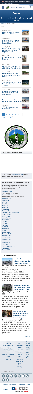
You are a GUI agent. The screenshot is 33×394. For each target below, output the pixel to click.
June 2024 (5, 204)
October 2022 (6, 237)
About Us (8, 343)
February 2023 (6, 230)
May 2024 (5, 205)
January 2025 (6, 195)
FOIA (19, 356)
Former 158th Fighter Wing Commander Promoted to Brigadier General (11, 50)
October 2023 (6, 216)
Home (8, 342)
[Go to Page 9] (26, 114)
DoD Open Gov (20, 350)
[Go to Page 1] (3, 114)
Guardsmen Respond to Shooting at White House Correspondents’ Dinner (22, 287)
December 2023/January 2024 (10, 212)
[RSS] (7, 380)
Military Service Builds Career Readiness (12, 58)
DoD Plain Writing (19, 353)
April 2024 (5, 207)
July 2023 (4, 221)
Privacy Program (28, 342)
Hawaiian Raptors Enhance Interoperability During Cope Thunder (22, 261)
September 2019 (6, 242)
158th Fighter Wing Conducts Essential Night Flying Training (11, 84)
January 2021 (6, 241)
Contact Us (8, 359)
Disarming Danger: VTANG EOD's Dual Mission (11, 33)
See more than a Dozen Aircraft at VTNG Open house (12, 100)
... (7, 118)
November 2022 (6, 235)
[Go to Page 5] (15, 114)
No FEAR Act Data (19, 362)
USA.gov (28, 347)
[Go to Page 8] (24, 114)
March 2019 (5, 248)
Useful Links (28, 350)
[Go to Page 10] (4, 117)
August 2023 (5, 220)
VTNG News (28, 353)
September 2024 (6, 198)
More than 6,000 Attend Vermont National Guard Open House (10, 92)
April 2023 (5, 227)
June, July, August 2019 (9, 246)
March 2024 (5, 209)
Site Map (28, 345)
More (27, 336)
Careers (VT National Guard (8, 355)
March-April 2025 (7, 191)
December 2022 (6, 234)
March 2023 (5, 228)
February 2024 (6, 211)
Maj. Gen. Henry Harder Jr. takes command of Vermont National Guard (11, 41)
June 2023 (5, 223)
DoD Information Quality (20, 345)
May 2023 (5, 225)
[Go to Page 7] (21, 114)
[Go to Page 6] (18, 114)
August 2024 (5, 200)
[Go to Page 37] (11, 117)
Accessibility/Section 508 (8, 346)
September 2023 (6, 218)
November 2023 (6, 214)
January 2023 (6, 232)
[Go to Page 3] (9, 114)
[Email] (3, 380)
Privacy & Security (19, 365)
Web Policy (28, 357)
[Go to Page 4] (12, 114)
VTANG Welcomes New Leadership (10, 107)
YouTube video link (17, 174)
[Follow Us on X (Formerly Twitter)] (7, 376)
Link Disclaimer (20, 358)
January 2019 (6, 250)
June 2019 (5, 244)
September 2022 (6, 239)
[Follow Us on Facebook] (3, 376)
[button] (8, 3)
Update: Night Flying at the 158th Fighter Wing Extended (11, 67)
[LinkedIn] (15, 376)
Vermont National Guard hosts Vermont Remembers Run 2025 (11, 75)
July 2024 (4, 202)
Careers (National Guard (8, 350)
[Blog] (27, 376)
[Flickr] (23, 376)
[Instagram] (19, 376)
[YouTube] (11, 376)
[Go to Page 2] (6, 114)
